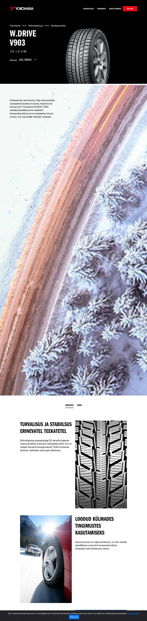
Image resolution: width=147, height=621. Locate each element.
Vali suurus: (13, 60)
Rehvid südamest (115, 8)
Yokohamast (101, 8)
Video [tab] (79, 405)
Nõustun (74, 617)
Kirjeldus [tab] (69, 405)
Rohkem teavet (133, 613)
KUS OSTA (130, 8)
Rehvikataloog (88, 8)
